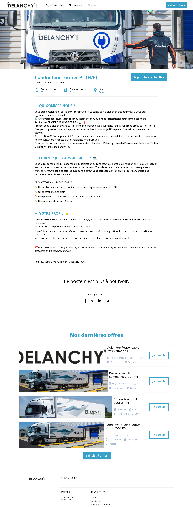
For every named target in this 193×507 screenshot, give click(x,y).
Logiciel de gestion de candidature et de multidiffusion (96, 502)
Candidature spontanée (67, 463)
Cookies (93, 462)
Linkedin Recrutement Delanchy (131, 143)
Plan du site (95, 465)
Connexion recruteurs (100, 469)
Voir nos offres (176, 5)
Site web (92, 5)
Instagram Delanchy (59, 146)
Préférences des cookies (97, 473)
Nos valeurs (75, 5)
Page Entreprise (54, 5)
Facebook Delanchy (102, 143)
